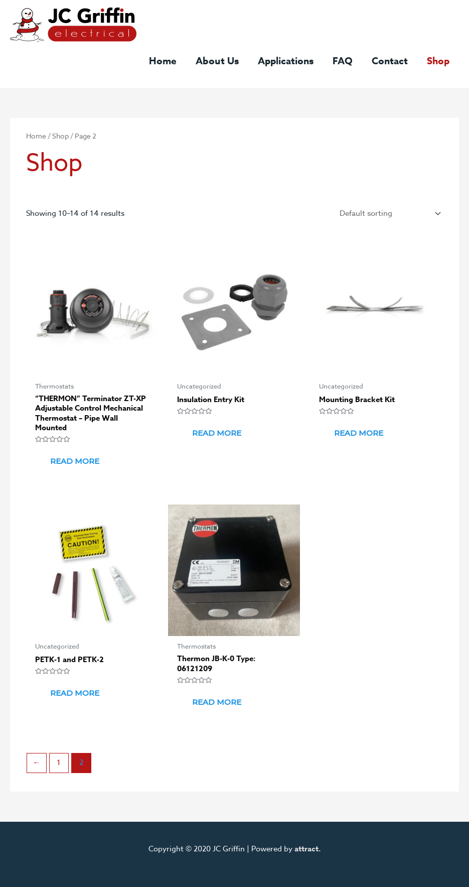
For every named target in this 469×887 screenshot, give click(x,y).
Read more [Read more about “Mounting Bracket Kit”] (358, 433)
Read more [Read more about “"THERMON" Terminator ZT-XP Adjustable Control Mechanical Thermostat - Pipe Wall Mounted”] (74, 461)
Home (36, 136)
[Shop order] (388, 213)
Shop (60, 136)
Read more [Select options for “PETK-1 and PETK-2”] (74, 693)
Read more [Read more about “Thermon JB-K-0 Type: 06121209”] (216, 702)
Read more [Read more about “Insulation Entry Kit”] (216, 433)
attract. (307, 848)
